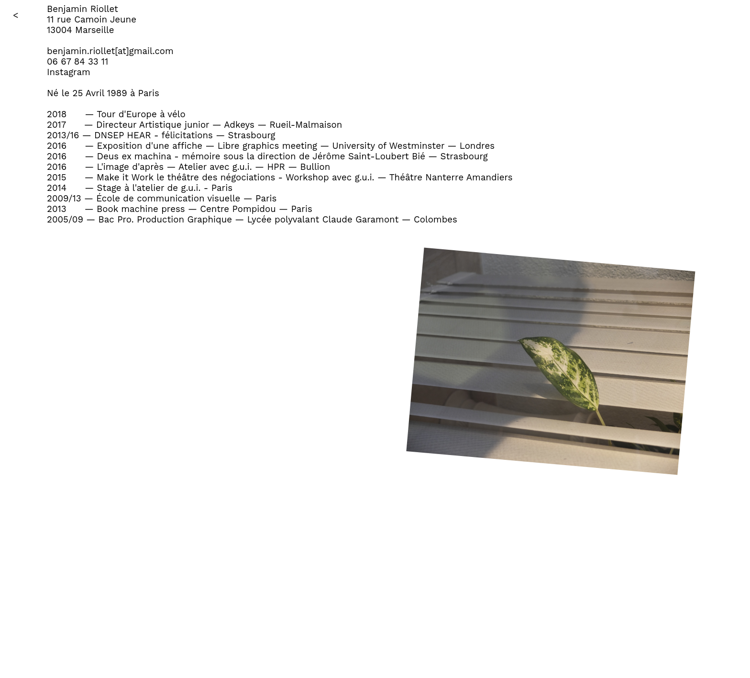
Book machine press (141, 209)
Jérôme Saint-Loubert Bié (368, 156)
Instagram (68, 72)
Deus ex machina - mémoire (159, 156)
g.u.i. (242, 167)
